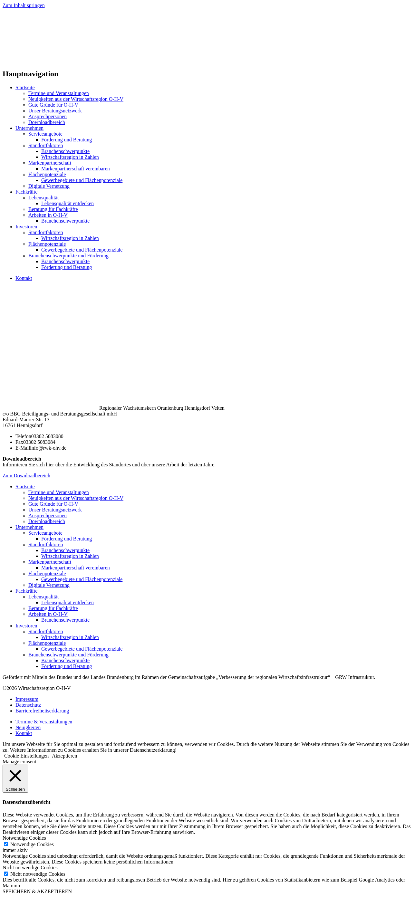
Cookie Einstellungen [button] (26, 756)
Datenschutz (28, 705)
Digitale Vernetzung (49, 186)
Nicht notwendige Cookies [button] (30, 867)
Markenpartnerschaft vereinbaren (75, 168)
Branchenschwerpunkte (65, 151)
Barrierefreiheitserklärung (42, 710)
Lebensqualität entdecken (67, 203)
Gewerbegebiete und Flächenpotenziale (81, 180)
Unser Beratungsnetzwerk (55, 110)
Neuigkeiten (28, 727)
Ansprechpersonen (47, 116)
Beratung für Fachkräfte (53, 209)
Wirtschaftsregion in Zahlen (70, 157)
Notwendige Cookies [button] (24, 838)
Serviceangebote (45, 134)
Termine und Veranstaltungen (58, 93)
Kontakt (23, 278)
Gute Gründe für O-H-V (53, 105)
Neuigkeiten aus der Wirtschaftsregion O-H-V (75, 99)
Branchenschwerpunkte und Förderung (68, 255)
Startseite (25, 87)
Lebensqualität (43, 197)
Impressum (26, 699)
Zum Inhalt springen (24, 5)
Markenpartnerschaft (49, 163)
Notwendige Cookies (32, 844)
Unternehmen (29, 128)
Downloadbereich (46, 122)
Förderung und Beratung (66, 139)
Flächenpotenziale (47, 174)
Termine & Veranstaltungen (43, 721)
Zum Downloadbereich (26, 475)
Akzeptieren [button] (64, 756)
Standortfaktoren (45, 145)
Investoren (26, 226)
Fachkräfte (26, 192)
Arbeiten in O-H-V (48, 215)
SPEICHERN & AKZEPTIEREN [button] (37, 891)
